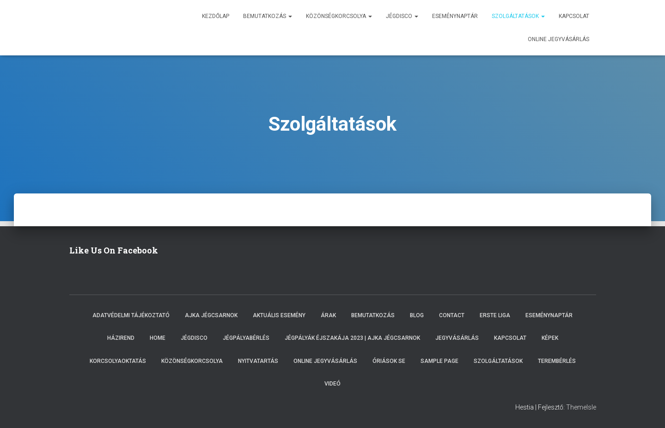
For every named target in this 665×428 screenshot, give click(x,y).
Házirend (120, 338)
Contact (451, 315)
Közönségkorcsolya (339, 16)
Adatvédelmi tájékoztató (131, 315)
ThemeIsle (581, 407)
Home (157, 338)
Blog (417, 315)
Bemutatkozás (267, 16)
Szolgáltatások (518, 16)
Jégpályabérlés (246, 338)
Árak (328, 315)
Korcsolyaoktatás (118, 361)
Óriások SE (388, 361)
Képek (550, 338)
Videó (332, 383)
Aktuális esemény (279, 315)
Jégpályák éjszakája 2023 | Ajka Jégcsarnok (352, 338)
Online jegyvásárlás (558, 39)
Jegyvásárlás (457, 338)
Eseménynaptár (455, 16)
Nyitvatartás (258, 361)
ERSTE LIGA (495, 315)
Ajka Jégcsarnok (211, 315)
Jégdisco (402, 16)
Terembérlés (557, 361)
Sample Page (439, 361)
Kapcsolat (574, 16)
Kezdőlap (215, 16)
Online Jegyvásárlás (325, 361)
